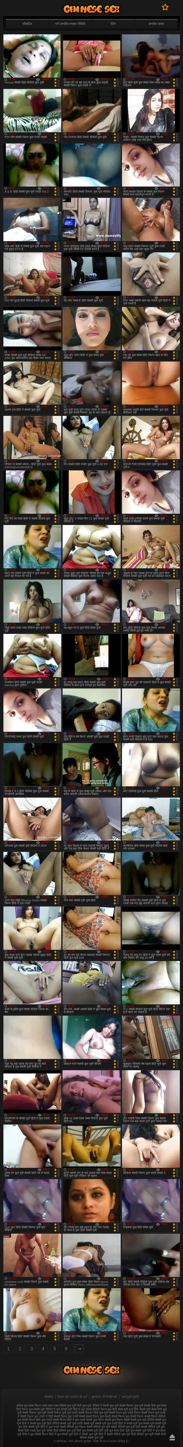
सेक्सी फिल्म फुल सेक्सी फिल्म (127, 1416)
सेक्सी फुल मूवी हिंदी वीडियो (44, 1423)
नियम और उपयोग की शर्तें (72, 1397)
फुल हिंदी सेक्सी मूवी (139, 1409)
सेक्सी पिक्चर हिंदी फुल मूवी (93, 1412)
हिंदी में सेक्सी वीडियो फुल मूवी (114, 1434)
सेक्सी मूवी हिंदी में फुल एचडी (43, 1426)
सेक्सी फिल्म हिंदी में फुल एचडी (69, 1419)
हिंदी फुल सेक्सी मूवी (87, 1430)
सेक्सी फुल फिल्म (95, 1419)
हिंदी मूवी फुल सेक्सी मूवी (133, 1430)
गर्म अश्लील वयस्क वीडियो (70, 24)
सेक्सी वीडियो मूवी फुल (153, 1426)
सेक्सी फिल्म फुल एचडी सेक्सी (69, 1416)
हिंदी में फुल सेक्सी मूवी (61, 1434)
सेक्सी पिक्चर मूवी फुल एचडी (62, 1412)
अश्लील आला (156, 24)
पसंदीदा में (165, 7)
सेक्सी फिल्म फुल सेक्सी (98, 1416)
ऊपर (172, 1437)
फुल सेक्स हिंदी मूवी (91, 9)
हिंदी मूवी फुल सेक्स (109, 1430)
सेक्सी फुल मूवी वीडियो (142, 1419)
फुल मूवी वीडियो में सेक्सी (95, 1405)
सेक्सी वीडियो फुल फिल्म (73, 1426)
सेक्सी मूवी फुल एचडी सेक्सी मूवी (77, 1423)
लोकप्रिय (27, 24)
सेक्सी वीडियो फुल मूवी (98, 1426)
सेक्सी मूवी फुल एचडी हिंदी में (110, 1423)
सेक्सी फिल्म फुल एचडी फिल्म (124, 1412)
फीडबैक (48, 1397)
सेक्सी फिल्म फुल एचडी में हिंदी (36, 1416)
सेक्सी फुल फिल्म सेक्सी (117, 1419)
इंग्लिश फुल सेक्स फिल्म (29, 1405)
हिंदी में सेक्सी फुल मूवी (86, 1434)
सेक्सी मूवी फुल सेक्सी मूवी (140, 1423)
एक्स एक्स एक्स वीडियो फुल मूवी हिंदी (62, 1405)
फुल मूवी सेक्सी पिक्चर (122, 1405)
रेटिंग (113, 24)
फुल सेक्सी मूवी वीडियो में (42, 1409)
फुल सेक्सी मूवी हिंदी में (68, 1409)
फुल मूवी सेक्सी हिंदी (145, 1405)
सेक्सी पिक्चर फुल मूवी (34, 1412)
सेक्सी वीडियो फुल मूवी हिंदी (125, 1426)
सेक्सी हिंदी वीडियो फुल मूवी (61, 1430)
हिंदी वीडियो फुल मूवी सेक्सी (145, 1434)
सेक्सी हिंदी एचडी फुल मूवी (31, 1430)
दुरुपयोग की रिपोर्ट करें (104, 1397)
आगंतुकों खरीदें (130, 1397)
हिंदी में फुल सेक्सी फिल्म (35, 1434)
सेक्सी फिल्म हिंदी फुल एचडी (37, 1419)
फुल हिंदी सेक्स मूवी (118, 1409)
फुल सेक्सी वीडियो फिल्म (94, 1409)
